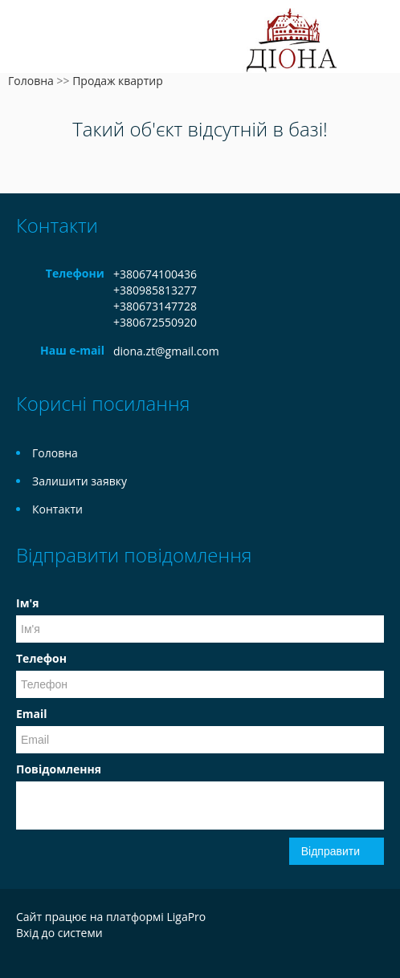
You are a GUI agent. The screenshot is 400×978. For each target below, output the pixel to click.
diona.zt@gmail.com (166, 351)
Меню (30, 38)
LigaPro (186, 916)
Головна (31, 80)
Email (31, 713)
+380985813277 (155, 290)
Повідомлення (58, 769)
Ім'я (27, 603)
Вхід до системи (59, 932)
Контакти (57, 509)
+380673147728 (155, 306)
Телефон (41, 658)
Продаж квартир (117, 80)
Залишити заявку (79, 481)
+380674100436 (155, 274)
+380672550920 (155, 322)
